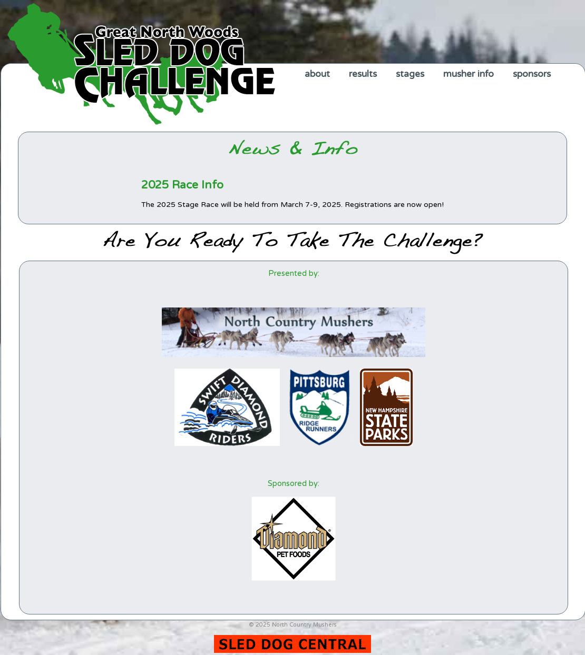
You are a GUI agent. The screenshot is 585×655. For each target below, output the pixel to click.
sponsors (532, 74)
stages (410, 74)
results (363, 74)
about (317, 74)
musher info (468, 74)
